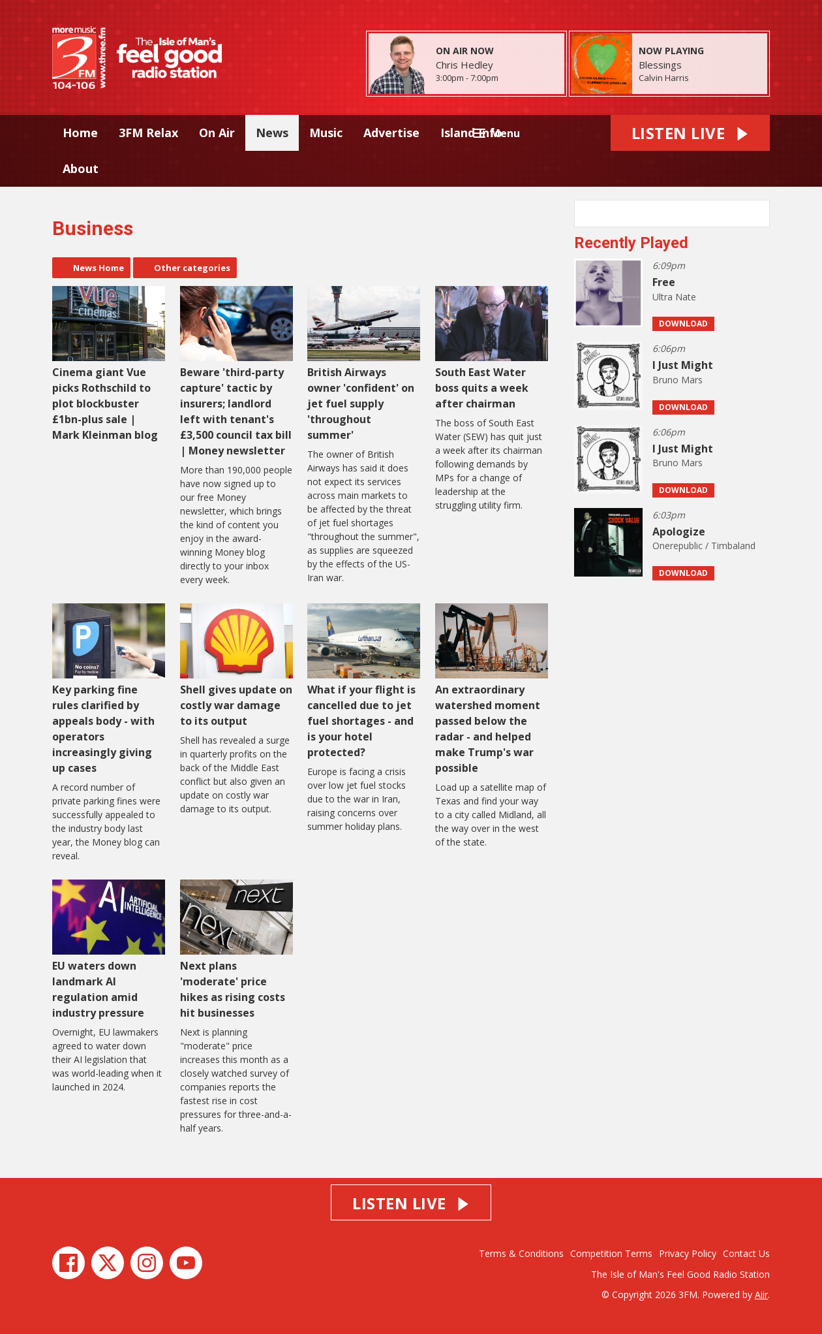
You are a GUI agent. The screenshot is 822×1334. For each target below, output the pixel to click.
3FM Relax (148, 132)
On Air (217, 132)
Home (80, 132)
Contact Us (746, 1253)
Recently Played (631, 243)
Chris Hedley (464, 65)
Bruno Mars (677, 379)
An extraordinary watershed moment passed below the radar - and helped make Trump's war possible (491, 689)
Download (683, 323)
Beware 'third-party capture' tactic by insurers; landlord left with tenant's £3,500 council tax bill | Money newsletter (236, 372)
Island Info (471, 132)
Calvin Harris (664, 78)
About (81, 168)
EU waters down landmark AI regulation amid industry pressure (108, 950)
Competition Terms (611, 1253)
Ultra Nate (674, 297)
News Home (98, 268)
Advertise (391, 132)
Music (325, 132)
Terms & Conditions (521, 1253)
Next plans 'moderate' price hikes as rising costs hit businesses (236, 950)
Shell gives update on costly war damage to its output (236, 665)
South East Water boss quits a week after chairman (491, 348)
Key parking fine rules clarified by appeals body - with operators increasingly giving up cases (108, 689)
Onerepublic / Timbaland (703, 545)
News (272, 132)
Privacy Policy (687, 1253)
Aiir (761, 1294)
